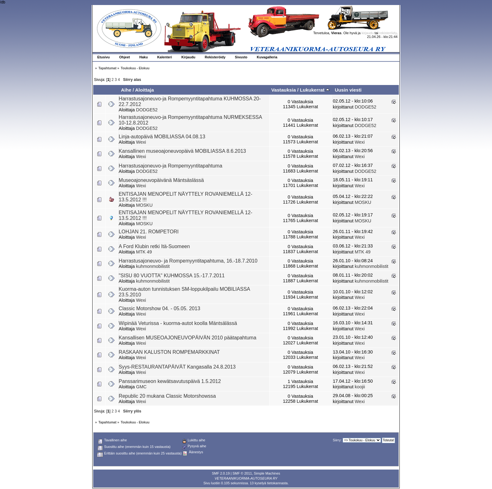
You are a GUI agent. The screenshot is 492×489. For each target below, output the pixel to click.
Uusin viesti (348, 90)
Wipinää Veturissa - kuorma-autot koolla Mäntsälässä (178, 323)
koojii (360, 386)
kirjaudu (367, 33)
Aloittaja (144, 90)
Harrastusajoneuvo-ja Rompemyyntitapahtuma (170, 165)
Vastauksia (283, 90)
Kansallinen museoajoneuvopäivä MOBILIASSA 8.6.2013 (182, 151)
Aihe (126, 90)
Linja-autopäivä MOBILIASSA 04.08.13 (162, 136)
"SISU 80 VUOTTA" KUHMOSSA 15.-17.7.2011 (171, 275)
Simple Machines (267, 473)
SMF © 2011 (242, 473)
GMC (141, 386)
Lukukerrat (315, 90)
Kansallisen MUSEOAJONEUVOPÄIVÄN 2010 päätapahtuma (187, 337)
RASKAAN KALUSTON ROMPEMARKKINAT (169, 352)
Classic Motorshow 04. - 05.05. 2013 (159, 308)
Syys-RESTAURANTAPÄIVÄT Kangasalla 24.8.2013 (177, 366)
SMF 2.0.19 (221, 473)
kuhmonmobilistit (153, 266)
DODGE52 (147, 109)
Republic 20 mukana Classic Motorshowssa (167, 396)
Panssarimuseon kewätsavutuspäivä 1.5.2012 (170, 381)
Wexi (141, 142)
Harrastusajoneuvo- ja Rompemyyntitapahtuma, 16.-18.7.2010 (188, 260)
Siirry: (337, 440)
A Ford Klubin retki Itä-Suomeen (154, 246)
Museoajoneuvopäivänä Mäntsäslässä (161, 180)
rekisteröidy (388, 33)
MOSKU (144, 205)
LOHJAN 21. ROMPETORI (149, 231)
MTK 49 (144, 251)
